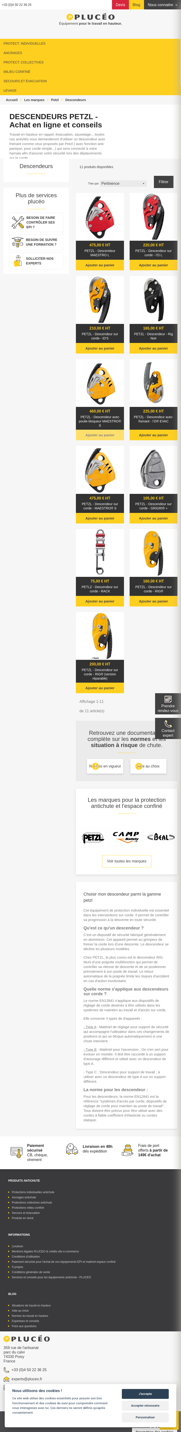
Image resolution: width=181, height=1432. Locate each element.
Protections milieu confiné (28, 1207)
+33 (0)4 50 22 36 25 (16, 5)
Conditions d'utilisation (26, 1256)
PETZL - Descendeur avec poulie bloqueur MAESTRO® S (100, 421)
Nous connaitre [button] (161, 5)
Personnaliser (145, 1417)
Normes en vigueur (105, 766)
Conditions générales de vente (31, 1272)
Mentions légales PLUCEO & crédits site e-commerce (45, 1251)
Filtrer (164, 182)
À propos (17, 1267)
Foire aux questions (24, 1326)
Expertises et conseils (25, 1321)
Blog (136, 5)
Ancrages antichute (24, 1197)
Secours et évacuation (26, 1213)
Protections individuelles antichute (33, 1192)
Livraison (17, 1246)
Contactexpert (167, 733)
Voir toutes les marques (126, 861)
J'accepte (145, 1394)
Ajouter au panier (99, 265)
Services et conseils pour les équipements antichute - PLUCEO (51, 1277)
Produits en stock (22, 1218)
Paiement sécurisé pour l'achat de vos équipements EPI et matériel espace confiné (64, 1261)
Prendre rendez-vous (168, 708)
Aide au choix (148, 766)
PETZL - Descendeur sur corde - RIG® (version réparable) (100, 674)
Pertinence (123, 183)
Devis (120, 5)
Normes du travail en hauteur (30, 1316)
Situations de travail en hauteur (31, 1305)
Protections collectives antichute (32, 1202)
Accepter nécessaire (145, 1405)
